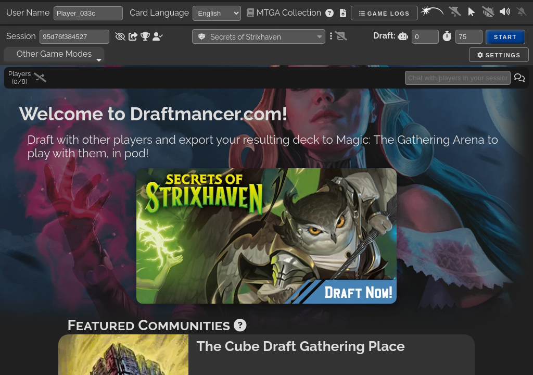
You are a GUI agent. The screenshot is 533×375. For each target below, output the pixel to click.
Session (21, 36)
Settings (499, 55)
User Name (27, 13)
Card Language (159, 13)
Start (505, 37)
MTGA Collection (285, 13)
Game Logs (384, 13)
